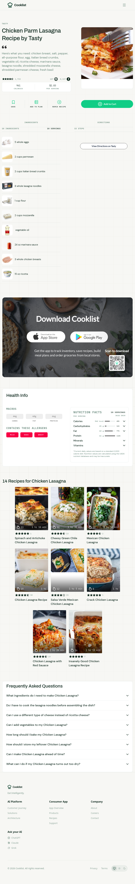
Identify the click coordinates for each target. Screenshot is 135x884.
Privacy (93, 868)
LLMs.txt (82, 868)
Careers (95, 813)
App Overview (56, 807)
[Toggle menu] (124, 5)
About (94, 807)
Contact (95, 818)
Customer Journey (17, 807)
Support (53, 823)
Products (53, 813)
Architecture (14, 818)
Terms (104, 868)
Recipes (53, 818)
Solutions (12, 813)
